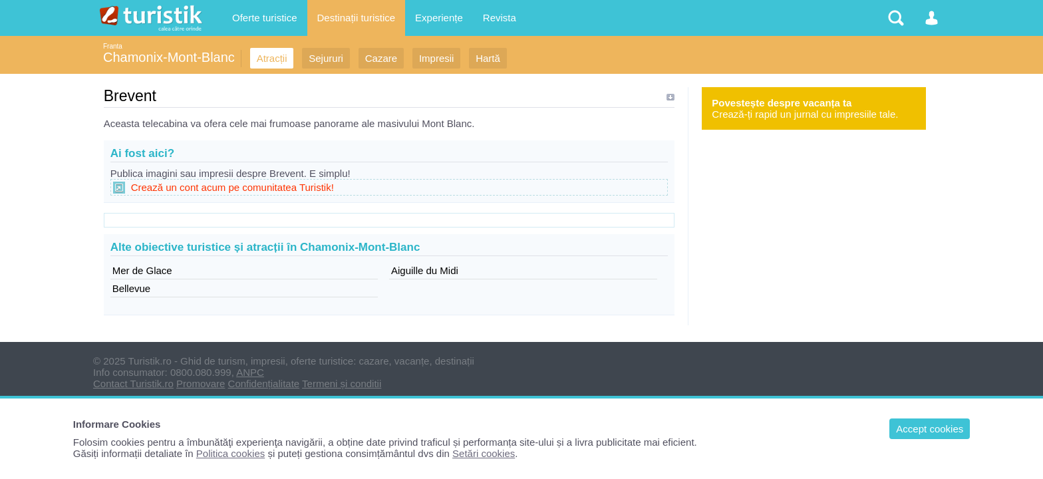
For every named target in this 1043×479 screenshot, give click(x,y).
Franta (112, 46)
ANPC (250, 372)
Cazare (381, 58)
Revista (499, 17)
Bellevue (131, 288)
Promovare (200, 383)
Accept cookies (929, 428)
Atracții (272, 58)
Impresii (436, 58)
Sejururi (326, 58)
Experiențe (439, 17)
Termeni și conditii (341, 383)
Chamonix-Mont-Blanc (169, 57)
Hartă (488, 58)
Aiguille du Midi (424, 270)
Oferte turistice (264, 17)
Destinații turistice (356, 17)
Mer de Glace (142, 270)
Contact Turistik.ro (133, 383)
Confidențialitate (264, 383)
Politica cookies (230, 453)
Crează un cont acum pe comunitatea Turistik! (232, 187)
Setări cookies (483, 453)
